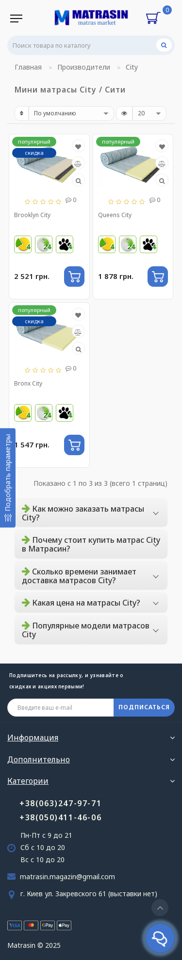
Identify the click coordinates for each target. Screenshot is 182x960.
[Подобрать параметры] (8, 478)
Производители (83, 67)
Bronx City (28, 383)
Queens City (115, 215)
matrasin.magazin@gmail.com (67, 876)
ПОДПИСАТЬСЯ (144, 707)
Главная (28, 67)
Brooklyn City (32, 215)
